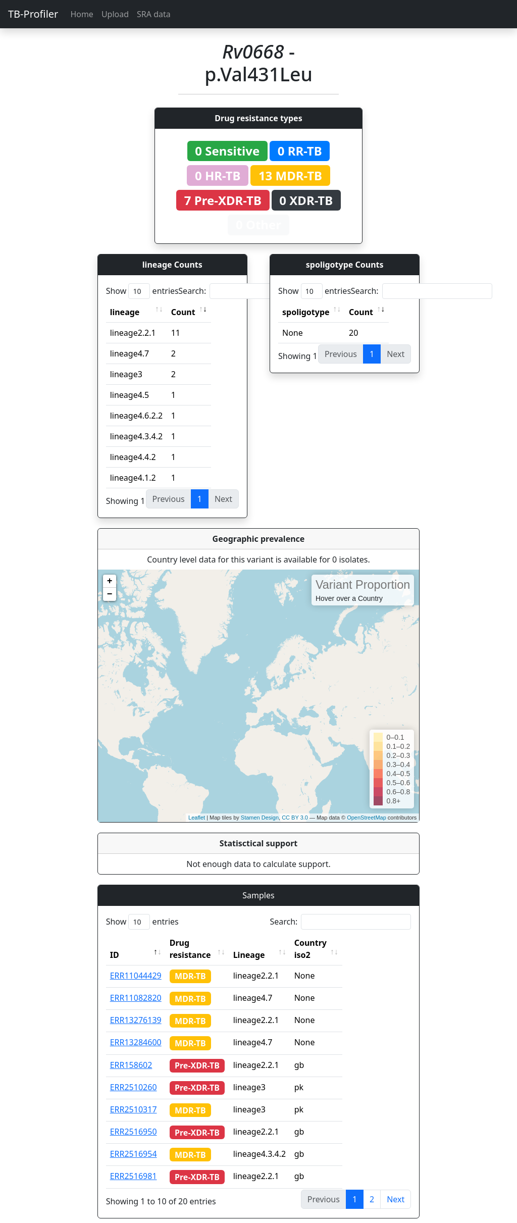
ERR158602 (131, 1052)
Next (395, 1187)
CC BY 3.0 (295, 817)
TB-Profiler (33, 14)
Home (81, 14)
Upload (115, 14)
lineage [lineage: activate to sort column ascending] (125, 312)
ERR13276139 (136, 1007)
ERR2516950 (133, 1119)
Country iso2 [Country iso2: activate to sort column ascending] (339, 942)
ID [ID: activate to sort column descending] (114, 942)
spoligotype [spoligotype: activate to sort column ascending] (306, 312)
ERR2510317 (133, 1097)
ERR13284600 (136, 1030)
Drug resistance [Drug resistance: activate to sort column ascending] (201, 942)
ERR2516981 (133, 1163)
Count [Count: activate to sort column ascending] (183, 312)
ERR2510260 (133, 1075)
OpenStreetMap (366, 817)
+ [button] (110, 581)
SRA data (154, 14)
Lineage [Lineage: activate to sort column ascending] (268, 942)
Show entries (142, 291)
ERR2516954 (133, 1141)
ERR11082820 (136, 985)
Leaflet (196, 817)
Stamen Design (260, 817)
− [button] (110, 594)
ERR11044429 (136, 963)
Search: (249, 291)
